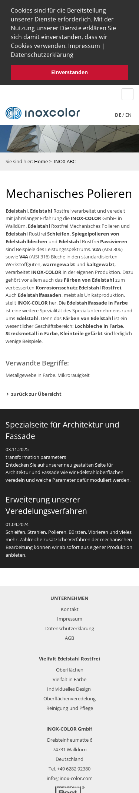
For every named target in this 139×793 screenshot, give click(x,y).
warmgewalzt (59, 262)
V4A (23, 254)
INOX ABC (65, 159)
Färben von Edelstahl (89, 277)
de (118, 112)
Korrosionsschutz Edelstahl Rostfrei (78, 285)
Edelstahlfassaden (40, 293)
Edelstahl (17, 208)
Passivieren (114, 239)
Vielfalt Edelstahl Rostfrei (69, 656)
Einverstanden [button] (69, 72)
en (128, 112)
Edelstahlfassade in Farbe (97, 301)
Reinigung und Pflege (69, 706)
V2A (96, 247)
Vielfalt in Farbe (69, 677)
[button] (76, 56)
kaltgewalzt (100, 262)
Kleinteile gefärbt (81, 331)
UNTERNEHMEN (69, 596)
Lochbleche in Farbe (99, 323)
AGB (69, 635)
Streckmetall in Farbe (32, 331)
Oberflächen (69, 667)
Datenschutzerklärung (42, 55)
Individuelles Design (69, 686)
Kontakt (70, 607)
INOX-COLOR (86, 216)
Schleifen (58, 232)
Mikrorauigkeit (73, 373)
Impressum (84, 46)
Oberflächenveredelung (69, 696)
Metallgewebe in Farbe (30, 373)
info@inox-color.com (70, 776)
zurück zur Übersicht (36, 392)
